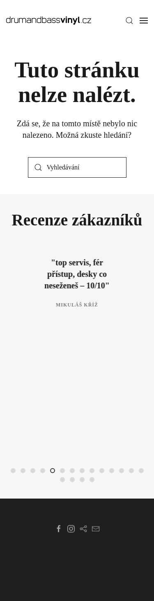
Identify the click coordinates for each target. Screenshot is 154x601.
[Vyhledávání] (77, 167)
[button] (129, 20)
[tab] (13, 470)
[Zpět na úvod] (48, 20)
